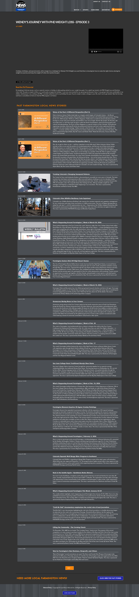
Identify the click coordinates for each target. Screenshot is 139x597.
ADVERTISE (106, 10)
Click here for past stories (110, 578)
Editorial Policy (47, 587)
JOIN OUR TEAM (69, 593)
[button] (77, 10)
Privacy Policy (92, 587)
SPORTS (85, 10)
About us (96, 1)
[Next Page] (69, 568)
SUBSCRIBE (95, 10)
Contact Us (106, 1)
